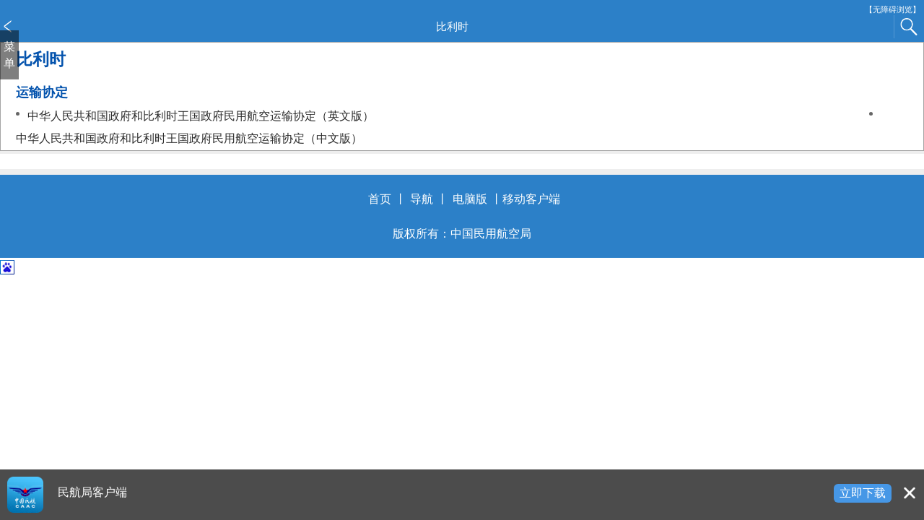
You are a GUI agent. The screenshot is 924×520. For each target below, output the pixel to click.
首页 (379, 199)
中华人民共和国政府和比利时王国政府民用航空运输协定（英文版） (200, 116)
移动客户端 (531, 199)
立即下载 (863, 493)
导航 (421, 199)
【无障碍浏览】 (892, 10)
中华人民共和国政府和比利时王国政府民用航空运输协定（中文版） (189, 138)
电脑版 (470, 199)
